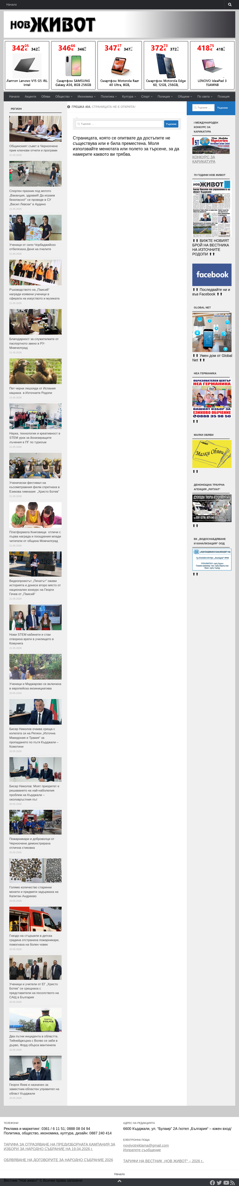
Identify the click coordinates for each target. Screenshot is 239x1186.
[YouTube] (226, 1182)
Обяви (45, 96)
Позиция (223, 96)
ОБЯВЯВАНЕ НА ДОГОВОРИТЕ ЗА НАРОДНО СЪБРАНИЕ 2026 (58, 1160)
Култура (127, 96)
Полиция (164, 96)
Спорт (145, 96)
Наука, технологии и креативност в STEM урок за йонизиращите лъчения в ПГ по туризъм (34, 438)
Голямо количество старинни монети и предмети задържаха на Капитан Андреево (33, 892)
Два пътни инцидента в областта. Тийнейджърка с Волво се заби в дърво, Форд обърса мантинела (33, 1041)
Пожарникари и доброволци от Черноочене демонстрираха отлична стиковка (31, 843)
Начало (11, 4)
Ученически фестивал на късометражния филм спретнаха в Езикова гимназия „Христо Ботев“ (34, 487)
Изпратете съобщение (142, 1150)
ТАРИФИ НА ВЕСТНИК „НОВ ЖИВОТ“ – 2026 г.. (163, 1161)
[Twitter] (219, 1182)
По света (203, 96)
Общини (183, 96)
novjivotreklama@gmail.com (146, 1145)
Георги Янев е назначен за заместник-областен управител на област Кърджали (34, 1089)
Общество (62, 96)
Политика (107, 96)
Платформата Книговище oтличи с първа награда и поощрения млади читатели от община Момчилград (35, 536)
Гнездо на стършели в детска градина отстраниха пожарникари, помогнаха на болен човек (34, 940)
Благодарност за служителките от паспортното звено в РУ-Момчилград (34, 343)
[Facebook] (212, 1182)
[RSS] (232, 1182)
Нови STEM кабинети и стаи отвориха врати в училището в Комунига (31, 639)
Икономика (85, 96)
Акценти (30, 96)
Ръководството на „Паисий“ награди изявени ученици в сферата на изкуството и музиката (34, 294)
